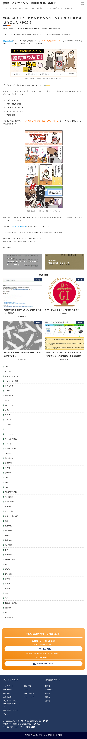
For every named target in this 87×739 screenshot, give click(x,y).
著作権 (7, 579)
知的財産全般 (55, 29)
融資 (6, 593)
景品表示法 (9, 530)
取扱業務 (6, 693)
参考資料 (30, 29)
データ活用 (9, 395)
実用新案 (8, 506)
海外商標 (8, 545)
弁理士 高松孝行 (42, 29)
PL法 (7, 366)
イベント (8, 371)
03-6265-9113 (45, 648)
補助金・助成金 (11, 603)
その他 (22, 29)
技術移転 (8, 526)
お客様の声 (7, 697)
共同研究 (8, 463)
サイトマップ (29, 697)
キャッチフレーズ (11, 376)
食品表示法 (9, 617)
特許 (6, 550)
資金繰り (8, 608)
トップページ (8, 686)
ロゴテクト (9, 444)
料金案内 (27, 686)
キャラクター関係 (11, 381)
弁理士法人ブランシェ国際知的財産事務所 (29, 3)
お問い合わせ (29, 693)
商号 (6, 477)
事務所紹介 (7, 689)
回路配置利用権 (11, 492)
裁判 (6, 598)
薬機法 (7, 588)
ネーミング (9, 405)
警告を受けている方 (10, 710)
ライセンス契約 (11, 439)
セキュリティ (10, 386)
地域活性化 (9, 497)
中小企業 (8, 453)
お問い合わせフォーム (45, 663)
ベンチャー (9, 429)
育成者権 (8, 574)
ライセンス (9, 434)
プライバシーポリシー (11, 701)
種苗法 (7, 569)
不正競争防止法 (11, 448)
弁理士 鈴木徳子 (11, 511)
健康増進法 (9, 458)
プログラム (9, 424)
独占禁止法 (9, 555)
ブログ (5, 714)
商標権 (47, 697)
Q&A (26, 689)
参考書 (7, 468)
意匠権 (47, 693)
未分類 (7, 535)
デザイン (8, 400)
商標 (6, 482)
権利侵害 (8, 540)
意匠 (6, 521)
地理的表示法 (10, 501)
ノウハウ (8, 410)
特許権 (47, 686)
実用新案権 (49, 689)
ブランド (8, 419)
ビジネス (8, 415)
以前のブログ (8, 41)
